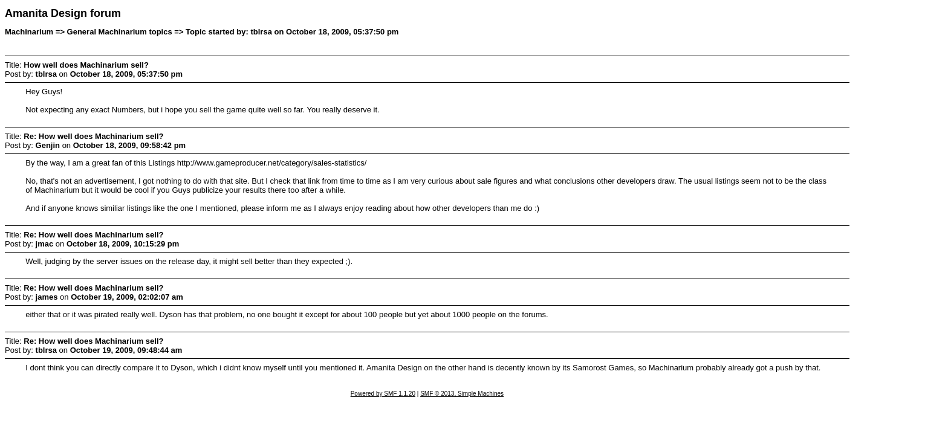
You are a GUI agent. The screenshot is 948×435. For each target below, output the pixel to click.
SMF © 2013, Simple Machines (462, 393)
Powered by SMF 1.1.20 (383, 393)
